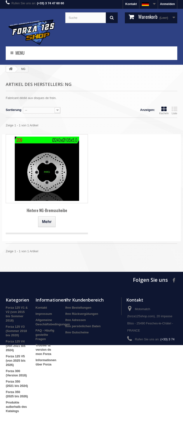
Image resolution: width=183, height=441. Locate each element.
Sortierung (13, 110)
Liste (174, 110)
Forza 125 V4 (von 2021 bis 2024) (15, 346)
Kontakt (131, 4)
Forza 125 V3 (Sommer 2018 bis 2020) (16, 331)
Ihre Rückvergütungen (81, 314)
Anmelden (167, 4)
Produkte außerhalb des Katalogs (16, 407)
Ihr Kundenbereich (84, 300)
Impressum (44, 314)
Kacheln (164, 110)
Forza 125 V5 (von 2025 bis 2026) (15, 360)
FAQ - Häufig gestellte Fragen (45, 335)
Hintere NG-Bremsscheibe (47, 210)
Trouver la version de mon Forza (43, 349)
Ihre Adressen (75, 320)
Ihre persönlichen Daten (83, 326)
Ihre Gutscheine (77, 332)
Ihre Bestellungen (78, 307)
